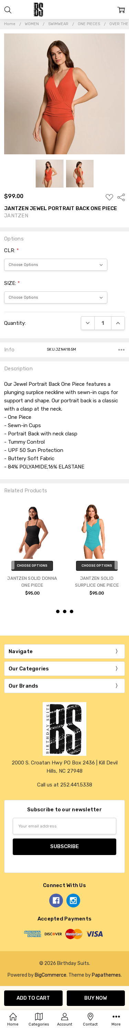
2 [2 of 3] (64, 611)
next (122, 558)
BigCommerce (50, 975)
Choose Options (32, 566)
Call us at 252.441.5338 (64, 785)
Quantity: (15, 323)
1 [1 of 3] (57, 611)
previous (7, 558)
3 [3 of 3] (71, 611)
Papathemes (106, 975)
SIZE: (12, 283)
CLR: (11, 250)
